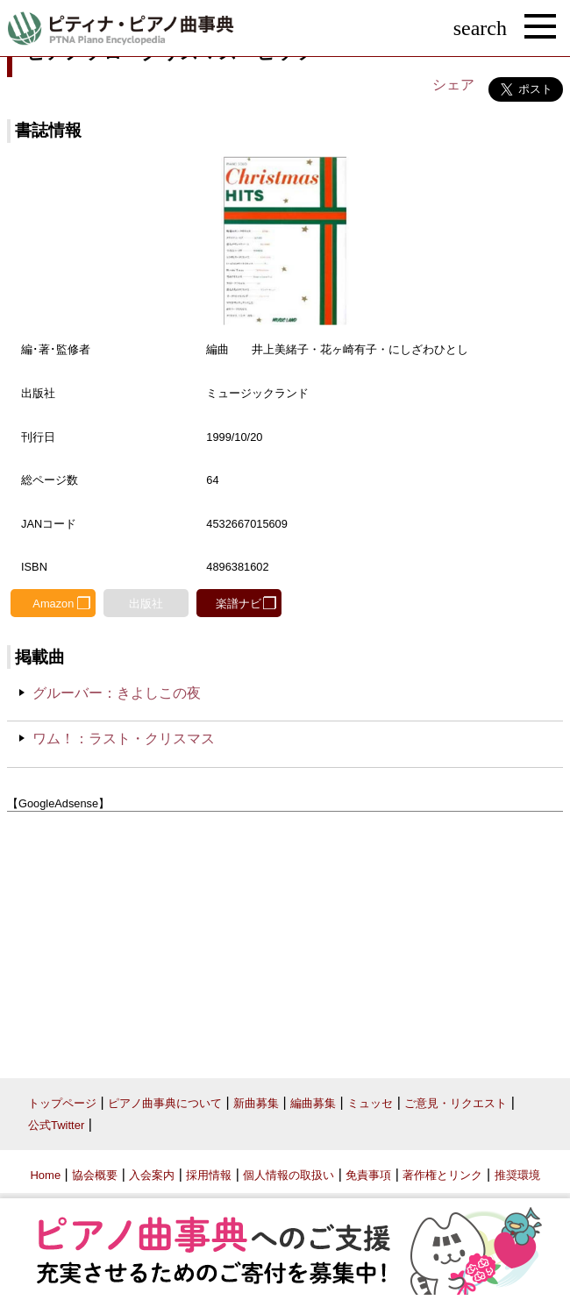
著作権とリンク (442, 1175)
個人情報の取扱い (288, 1175)
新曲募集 (256, 1103)
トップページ (62, 1103)
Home (45, 1175)
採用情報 (209, 1175)
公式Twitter (56, 1125)
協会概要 (95, 1175)
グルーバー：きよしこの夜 (116, 692)
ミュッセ (370, 1103)
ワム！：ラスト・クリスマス (123, 738)
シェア (453, 84)
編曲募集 (313, 1103)
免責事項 (368, 1175)
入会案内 (152, 1175)
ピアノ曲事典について (165, 1103)
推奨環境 (517, 1175)
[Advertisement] (285, 939)
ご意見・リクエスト (455, 1103)
